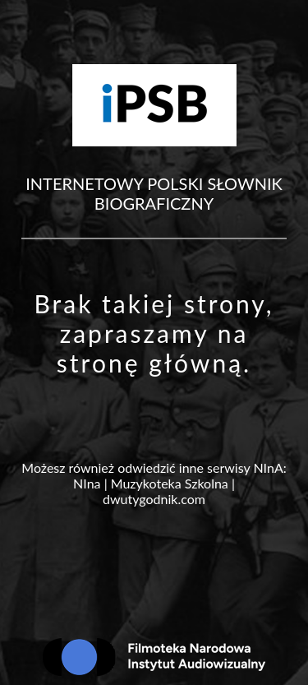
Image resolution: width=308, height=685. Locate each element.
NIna (86, 483)
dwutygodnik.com (154, 499)
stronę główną (150, 362)
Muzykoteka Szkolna (169, 483)
